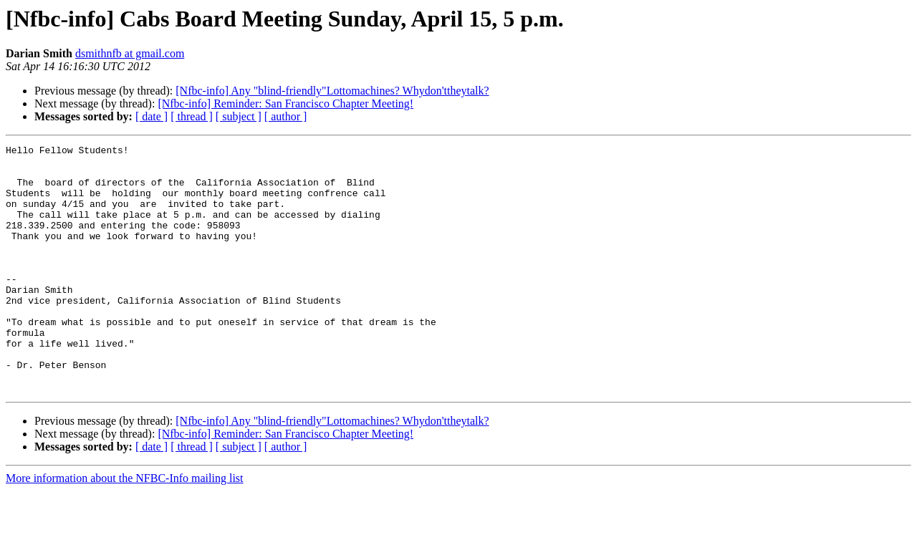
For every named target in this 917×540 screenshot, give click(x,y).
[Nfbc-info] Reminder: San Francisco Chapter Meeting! (285, 103)
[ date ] (151, 116)
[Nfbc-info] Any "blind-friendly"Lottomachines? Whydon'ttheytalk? (332, 91)
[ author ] (285, 116)
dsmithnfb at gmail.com (129, 53)
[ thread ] (192, 116)
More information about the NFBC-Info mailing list (125, 527)
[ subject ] (238, 116)
